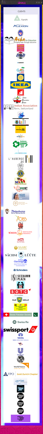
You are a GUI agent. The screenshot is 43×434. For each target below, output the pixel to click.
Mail (4, 1)
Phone (4, 2)
